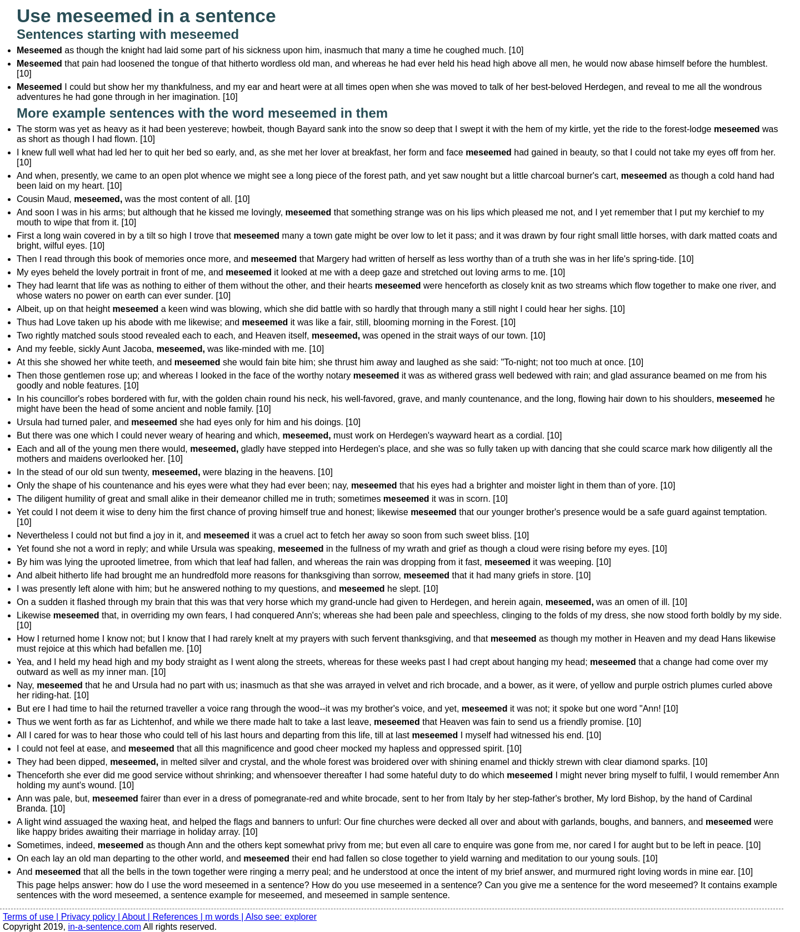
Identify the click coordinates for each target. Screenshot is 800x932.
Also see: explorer (281, 916)
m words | (225, 916)
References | (178, 916)
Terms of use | (32, 916)
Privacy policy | (91, 916)
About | (137, 916)
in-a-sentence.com (104, 926)
